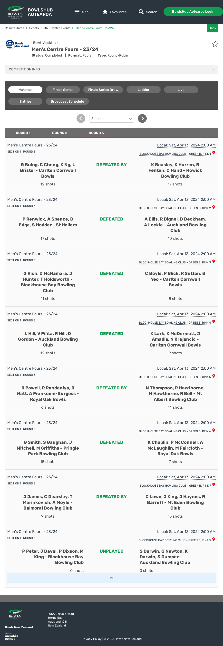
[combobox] (111, 119)
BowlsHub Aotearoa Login (193, 12)
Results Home (14, 28)
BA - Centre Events (56, 28)
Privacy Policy (92, 639)
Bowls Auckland (45, 43)
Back (212, 28)
